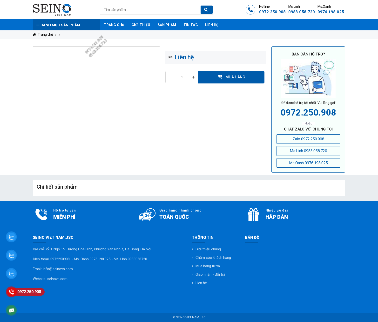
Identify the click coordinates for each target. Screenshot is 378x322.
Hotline (264, 6)
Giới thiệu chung (208, 249)
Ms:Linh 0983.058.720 (308, 151)
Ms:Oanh (324, 6)
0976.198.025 (330, 11)
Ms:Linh (294, 6)
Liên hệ (201, 283)
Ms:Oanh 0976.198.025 (308, 163)
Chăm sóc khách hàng (213, 257)
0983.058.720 (301, 11)
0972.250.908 (272, 11)
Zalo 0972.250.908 (308, 139)
